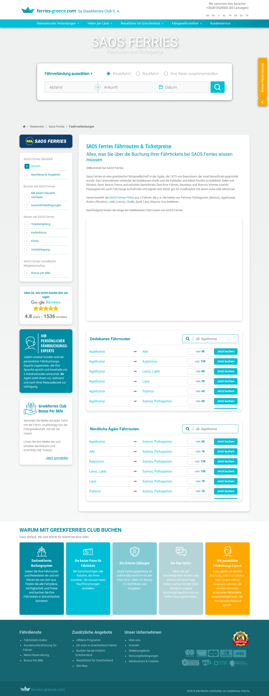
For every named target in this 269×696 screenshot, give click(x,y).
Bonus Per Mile (33, 660)
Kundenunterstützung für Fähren (40, 648)
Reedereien (37, 126)
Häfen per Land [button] (100, 23)
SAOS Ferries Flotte (121, 197)
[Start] (24, 126)
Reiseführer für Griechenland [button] (142, 23)
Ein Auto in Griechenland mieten (96, 645)
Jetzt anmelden (57, 458)
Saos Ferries (57, 126)
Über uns (134, 640)
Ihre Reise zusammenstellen (194, 73)
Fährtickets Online (35, 640)
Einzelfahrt (122, 73)
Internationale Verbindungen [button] (58, 23)
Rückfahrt (150, 73)
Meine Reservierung (36, 655)
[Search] (218, 87)
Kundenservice (220, 23)
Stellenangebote (139, 651)
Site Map (82, 666)
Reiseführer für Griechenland (94, 660)
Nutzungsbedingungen (143, 656)
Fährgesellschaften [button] (187, 23)
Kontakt (134, 645)
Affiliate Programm (88, 640)
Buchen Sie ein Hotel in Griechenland (90, 653)
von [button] (200, 351)
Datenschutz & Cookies (143, 661)
